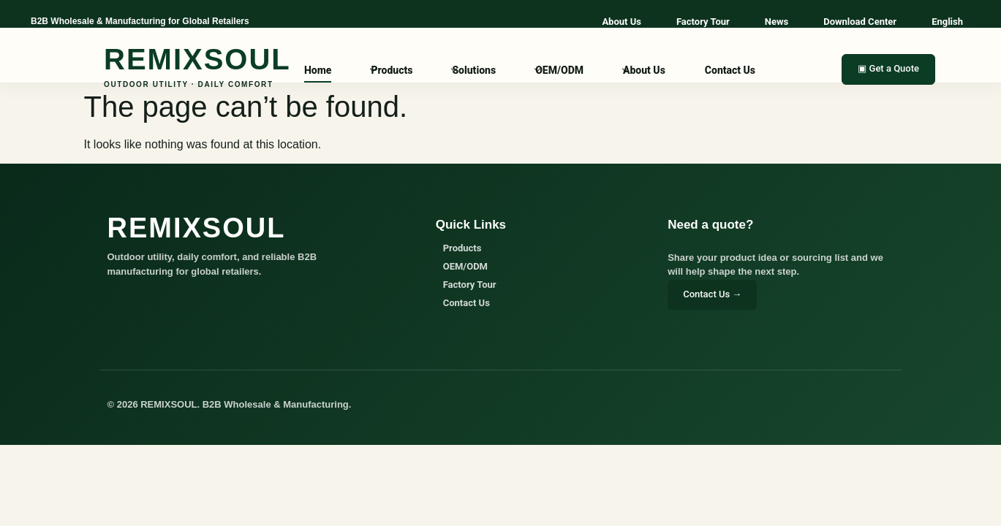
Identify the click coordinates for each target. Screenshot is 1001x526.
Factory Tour (703, 21)
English (947, 21)
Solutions (474, 70)
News (776, 21)
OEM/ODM (559, 70)
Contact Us (730, 70)
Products (391, 70)
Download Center (859, 21)
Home (317, 70)
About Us (621, 21)
